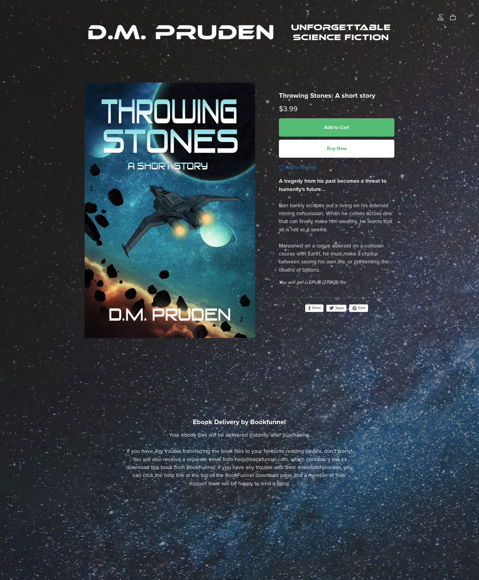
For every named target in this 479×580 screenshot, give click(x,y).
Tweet (336, 308)
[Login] (440, 17)
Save (358, 308)
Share (314, 308)
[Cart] (455, 17)
